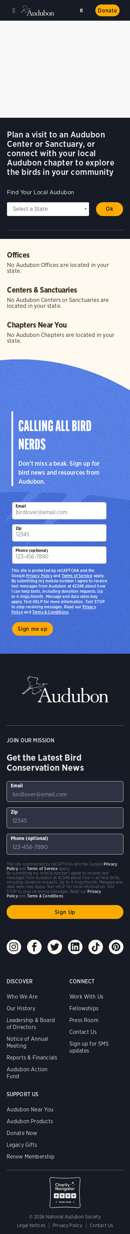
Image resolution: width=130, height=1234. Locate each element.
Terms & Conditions (50, 612)
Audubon (38, 11)
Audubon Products (30, 1121)
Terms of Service (77, 575)
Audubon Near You (30, 1109)
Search (82, 9)
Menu (13, 10)
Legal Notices (31, 1225)
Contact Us (83, 1032)
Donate (107, 10)
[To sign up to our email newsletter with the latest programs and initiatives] (59, 510)
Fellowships (83, 1008)
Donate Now (22, 1133)
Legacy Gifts (22, 1145)
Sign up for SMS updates (89, 1047)
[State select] (48, 209)
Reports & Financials (32, 1057)
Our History (21, 1008)
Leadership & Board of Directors (31, 1023)
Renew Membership (31, 1156)
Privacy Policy (39, 575)
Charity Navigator (65, 1189)
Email (21, 506)
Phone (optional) (32, 550)
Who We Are (22, 996)
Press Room (83, 1020)
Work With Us (86, 996)
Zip (19, 528)
